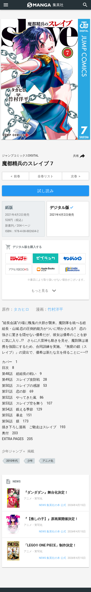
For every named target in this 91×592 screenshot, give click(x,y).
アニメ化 (47, 460)
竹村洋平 (55, 309)
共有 (76, 156)
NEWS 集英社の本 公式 (52, 505)
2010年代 (12, 460)
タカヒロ (21, 309)
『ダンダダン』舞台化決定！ (46, 492)
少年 (30, 460)
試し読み (45, 191)
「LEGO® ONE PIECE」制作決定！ (50, 545)
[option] (45, 79)
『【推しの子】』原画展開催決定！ (51, 519)
